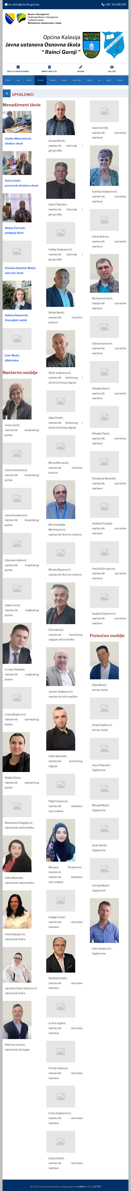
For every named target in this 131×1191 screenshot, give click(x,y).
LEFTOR (97, 1186)
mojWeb (81, 1186)
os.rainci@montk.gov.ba (22, 4)
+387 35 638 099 (114, 4)
